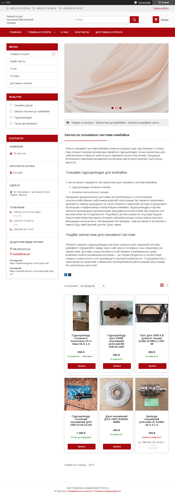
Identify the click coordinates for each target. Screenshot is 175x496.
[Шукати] (134, 19)
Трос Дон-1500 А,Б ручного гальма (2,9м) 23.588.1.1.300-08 (152, 339)
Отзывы (14, 76)
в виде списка (167, 285)
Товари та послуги (82, 122)
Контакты (82, 32)
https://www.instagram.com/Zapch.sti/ (29, 263)
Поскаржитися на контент (79, 491)
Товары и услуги (39, 32)
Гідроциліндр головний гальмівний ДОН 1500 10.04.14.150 (81, 420)
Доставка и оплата (109, 32)
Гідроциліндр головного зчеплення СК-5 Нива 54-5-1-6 (81, 339)
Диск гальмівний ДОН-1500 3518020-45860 (116, 419)
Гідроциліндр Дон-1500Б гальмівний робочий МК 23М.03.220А (116, 341)
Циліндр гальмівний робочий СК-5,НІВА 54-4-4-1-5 (151, 420)
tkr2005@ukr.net (21, 253)
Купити (81, 366)
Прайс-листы (17, 61)
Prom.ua (104, 488)
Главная (15, 32)
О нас (65, 32)
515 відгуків (145, 2)
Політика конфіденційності (107, 491)
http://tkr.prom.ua (21, 248)
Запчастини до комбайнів (111, 122)
